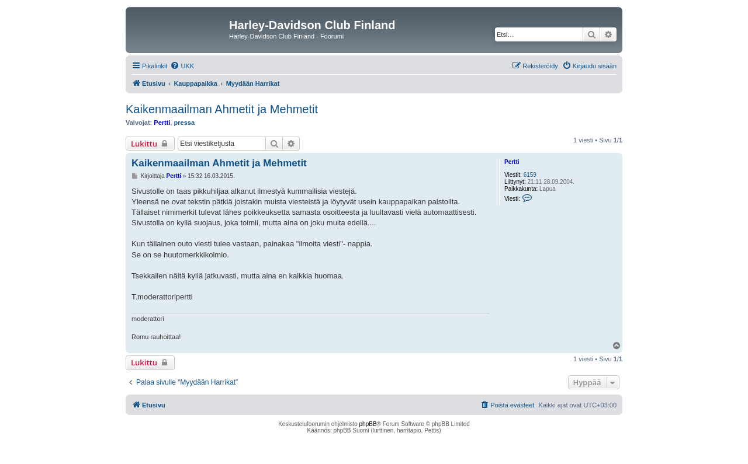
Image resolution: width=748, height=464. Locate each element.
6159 (530, 175)
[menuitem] (182, 66)
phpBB (368, 424)
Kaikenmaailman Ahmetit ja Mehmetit (222, 109)
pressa (184, 122)
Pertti (162, 122)
